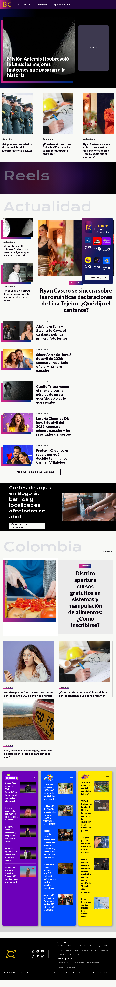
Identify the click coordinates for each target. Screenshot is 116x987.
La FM (91, 945)
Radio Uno (83, 949)
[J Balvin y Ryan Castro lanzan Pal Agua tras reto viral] (20, 855)
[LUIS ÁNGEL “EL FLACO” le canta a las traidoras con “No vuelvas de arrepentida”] (58, 816)
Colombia (42, 4)
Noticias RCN (81, 945)
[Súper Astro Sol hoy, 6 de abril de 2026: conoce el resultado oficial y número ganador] (18, 358)
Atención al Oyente (63, 962)
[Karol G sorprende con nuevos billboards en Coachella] (20, 814)
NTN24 (71, 954)
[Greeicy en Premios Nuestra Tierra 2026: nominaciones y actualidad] (20, 875)
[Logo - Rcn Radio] (7, 4)
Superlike (103, 949)
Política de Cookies (104, 973)
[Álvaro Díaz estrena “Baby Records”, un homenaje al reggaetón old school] (20, 793)
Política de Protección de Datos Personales (80, 973)
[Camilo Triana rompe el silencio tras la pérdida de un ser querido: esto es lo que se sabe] (18, 390)
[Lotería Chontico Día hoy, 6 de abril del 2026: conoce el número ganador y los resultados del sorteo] (18, 422)
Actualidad (24, 4)
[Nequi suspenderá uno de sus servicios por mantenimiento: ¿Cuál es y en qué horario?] (28, 661)
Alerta (59, 949)
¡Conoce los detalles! (27, 526)
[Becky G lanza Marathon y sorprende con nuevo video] (20, 835)
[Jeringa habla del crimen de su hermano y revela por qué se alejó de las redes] (18, 272)
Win (77, 954)
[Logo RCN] (11, 954)
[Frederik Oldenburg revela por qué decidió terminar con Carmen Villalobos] (18, 454)
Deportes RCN (101, 945)
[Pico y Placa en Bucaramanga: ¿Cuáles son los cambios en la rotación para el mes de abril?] (28, 719)
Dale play (97, 277)
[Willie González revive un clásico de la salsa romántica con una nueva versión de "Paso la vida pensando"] (95, 876)
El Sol (75, 949)
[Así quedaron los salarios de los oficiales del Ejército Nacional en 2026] (17, 113)
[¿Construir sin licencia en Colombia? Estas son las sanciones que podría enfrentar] (58, 113)
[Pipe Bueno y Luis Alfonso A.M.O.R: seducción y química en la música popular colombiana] (58, 877)
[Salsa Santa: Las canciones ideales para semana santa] (95, 908)
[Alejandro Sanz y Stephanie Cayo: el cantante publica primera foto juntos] (18, 330)
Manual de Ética (78, 962)
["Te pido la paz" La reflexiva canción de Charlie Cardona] (95, 846)
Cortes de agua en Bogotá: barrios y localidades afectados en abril (30, 502)
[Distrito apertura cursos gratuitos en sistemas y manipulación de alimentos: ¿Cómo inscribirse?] (30, 597)
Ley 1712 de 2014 (92, 962)
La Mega (67, 949)
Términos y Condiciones (55, 973)
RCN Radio (70, 945)
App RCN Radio (62, 4)
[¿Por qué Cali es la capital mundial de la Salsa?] (95, 789)
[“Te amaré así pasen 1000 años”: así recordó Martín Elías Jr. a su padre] (58, 792)
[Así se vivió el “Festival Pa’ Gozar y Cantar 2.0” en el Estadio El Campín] (58, 903)
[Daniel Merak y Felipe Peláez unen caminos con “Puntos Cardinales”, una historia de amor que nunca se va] (58, 845)
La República (61, 954)
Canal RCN (60, 945)
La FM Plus (93, 949)
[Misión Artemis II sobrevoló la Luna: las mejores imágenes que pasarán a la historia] (39, 49)
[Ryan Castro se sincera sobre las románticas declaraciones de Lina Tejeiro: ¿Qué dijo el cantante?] (98, 113)
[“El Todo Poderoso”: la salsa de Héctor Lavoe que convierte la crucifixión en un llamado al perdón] (95, 817)
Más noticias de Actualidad (38, 472)
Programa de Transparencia (65, 968)
